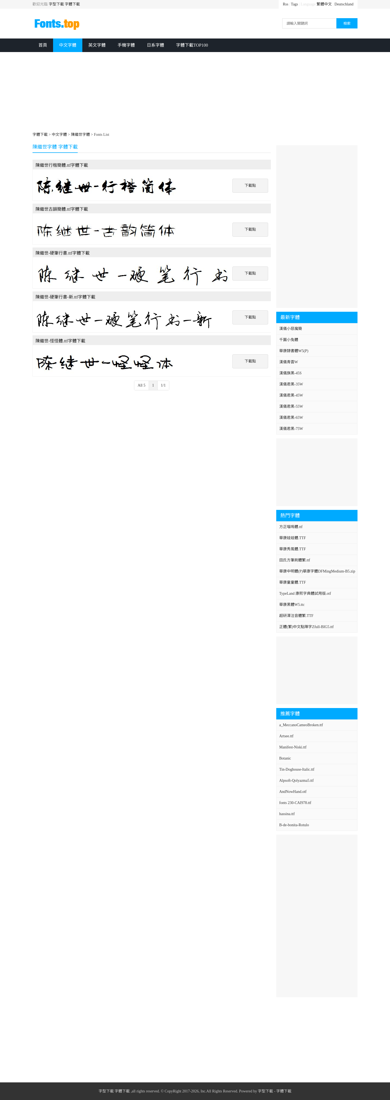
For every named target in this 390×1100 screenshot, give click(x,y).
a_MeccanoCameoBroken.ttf (301, 725)
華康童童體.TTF (292, 582)
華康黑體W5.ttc (292, 605)
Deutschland (343, 4)
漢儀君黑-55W (291, 406)
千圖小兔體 (288, 340)
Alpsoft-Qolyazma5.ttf (296, 781)
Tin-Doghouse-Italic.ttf (296, 769)
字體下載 (72, 4)
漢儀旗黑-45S (290, 373)
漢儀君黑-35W (291, 384)
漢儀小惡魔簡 (290, 329)
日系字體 (155, 45)
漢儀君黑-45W (291, 395)
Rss (285, 4)
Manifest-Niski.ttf (293, 747)
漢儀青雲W (288, 362)
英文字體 (97, 45)
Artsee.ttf (286, 736)
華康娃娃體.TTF (292, 538)
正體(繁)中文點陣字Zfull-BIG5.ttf (306, 627)
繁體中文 (324, 4)
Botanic (285, 758)
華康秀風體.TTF (292, 549)
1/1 (163, 385)
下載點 (250, 186)
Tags (294, 4)
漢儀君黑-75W (291, 429)
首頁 (42, 45)
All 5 (141, 385)
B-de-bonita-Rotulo (294, 825)
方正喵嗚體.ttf (291, 527)
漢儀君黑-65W (291, 418)
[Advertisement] (195, 93)
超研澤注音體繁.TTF (296, 616)
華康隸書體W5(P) (293, 351)
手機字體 (126, 45)
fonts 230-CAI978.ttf (295, 803)
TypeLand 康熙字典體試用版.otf (305, 593)
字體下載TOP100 (192, 45)
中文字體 (67, 45)
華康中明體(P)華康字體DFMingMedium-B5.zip (317, 571)
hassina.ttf (287, 814)
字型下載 (56, 4)
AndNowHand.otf (293, 792)
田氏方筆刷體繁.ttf (294, 560)
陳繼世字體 (80, 135)
